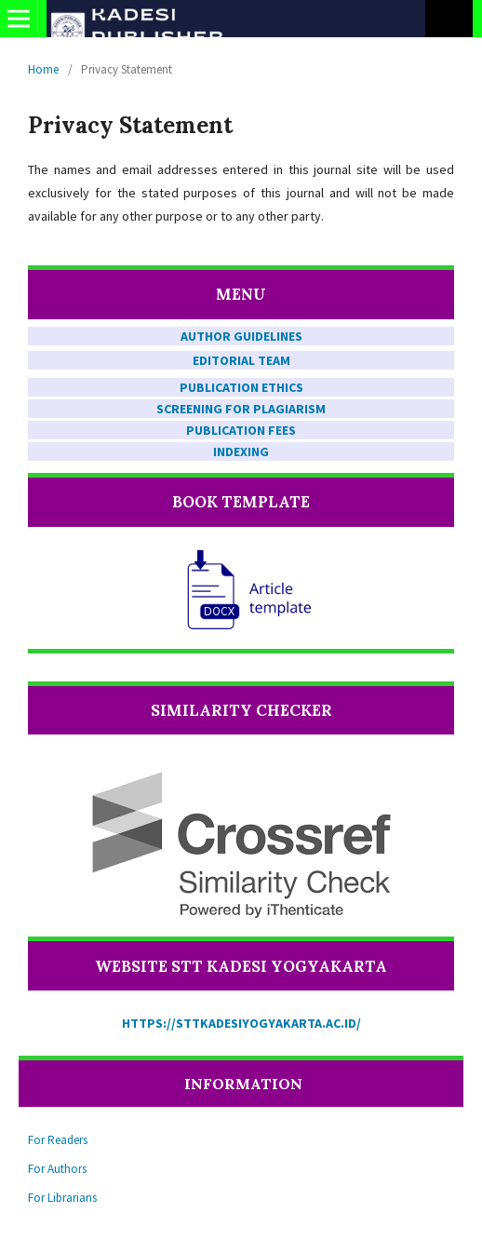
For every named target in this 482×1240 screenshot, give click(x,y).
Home (43, 69)
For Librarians (62, 1198)
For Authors (57, 1169)
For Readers (57, 1140)
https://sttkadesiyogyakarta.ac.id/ (241, 1023)
